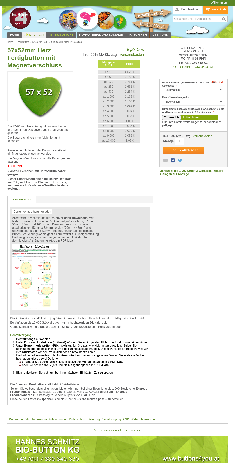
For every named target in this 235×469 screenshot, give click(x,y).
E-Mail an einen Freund (165, 160)
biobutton (33, 34)
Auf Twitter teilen (180, 160)
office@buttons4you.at (193, 66)
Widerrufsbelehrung (144, 419)
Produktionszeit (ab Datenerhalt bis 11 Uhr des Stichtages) (188, 84)
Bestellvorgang (111, 419)
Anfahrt (25, 419)
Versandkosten (132, 54)
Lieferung (93, 419)
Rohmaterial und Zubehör (101, 34)
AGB (126, 419)
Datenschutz (77, 419)
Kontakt (14, 419)
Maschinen (138, 34)
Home (14, 34)
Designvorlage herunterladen (32, 211)
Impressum (39, 419)
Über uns (160, 34)
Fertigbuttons (61, 34)
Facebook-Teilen (173, 160)
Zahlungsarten (58, 419)
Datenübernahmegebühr (176, 97)
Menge (168, 141)
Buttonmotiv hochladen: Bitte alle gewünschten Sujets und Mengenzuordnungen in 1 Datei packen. (193, 111)
